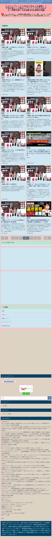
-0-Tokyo (7, 77)
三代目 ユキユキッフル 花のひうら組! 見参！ (13, 509)
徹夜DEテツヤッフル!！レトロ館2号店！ (12, 502)
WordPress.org (6, 322)
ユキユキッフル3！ (6, 493)
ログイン (4, 311)
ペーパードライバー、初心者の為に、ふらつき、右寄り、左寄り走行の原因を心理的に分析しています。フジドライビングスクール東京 (39, 151)
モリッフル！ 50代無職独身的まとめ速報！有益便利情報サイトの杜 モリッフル (23, 485)
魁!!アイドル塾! (5, 511)
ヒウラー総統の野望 (6, 508)
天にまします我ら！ (6, 497)
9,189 (45, 234)
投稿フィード (5, 315)
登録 (3, 307)
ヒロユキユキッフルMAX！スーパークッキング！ (14, 501)
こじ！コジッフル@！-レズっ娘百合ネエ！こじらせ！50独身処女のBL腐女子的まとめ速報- (25, 446)
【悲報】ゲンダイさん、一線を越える (36, 47)
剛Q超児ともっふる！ (7, 504)
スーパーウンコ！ (6, 442)
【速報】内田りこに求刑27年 (8, 183)
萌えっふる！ (4, 495)
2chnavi (3, 536)
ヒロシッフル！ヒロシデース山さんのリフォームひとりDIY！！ (18, 499)
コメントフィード (6, 318)
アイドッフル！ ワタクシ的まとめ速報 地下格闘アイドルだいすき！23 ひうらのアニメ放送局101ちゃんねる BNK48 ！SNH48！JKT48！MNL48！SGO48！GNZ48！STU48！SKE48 (25, 425)
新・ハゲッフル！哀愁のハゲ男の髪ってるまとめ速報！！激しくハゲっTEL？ (21, 444)
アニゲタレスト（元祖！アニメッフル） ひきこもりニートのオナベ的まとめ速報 (22, 462)
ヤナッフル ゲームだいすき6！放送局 (11, 506)
